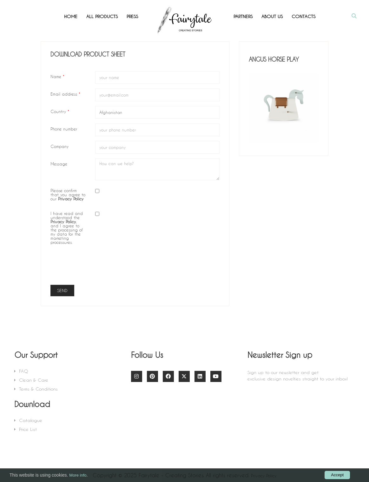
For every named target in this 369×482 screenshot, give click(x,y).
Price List (28, 429)
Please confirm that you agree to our (67, 194)
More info (77, 475)
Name (57, 76)
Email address (65, 93)
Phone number (63, 128)
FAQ (23, 371)
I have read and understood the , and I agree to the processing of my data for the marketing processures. (66, 227)
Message (58, 163)
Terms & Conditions (38, 389)
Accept (337, 474)
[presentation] (143, 267)
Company (59, 146)
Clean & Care (33, 380)
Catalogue (30, 420)
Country (59, 111)
